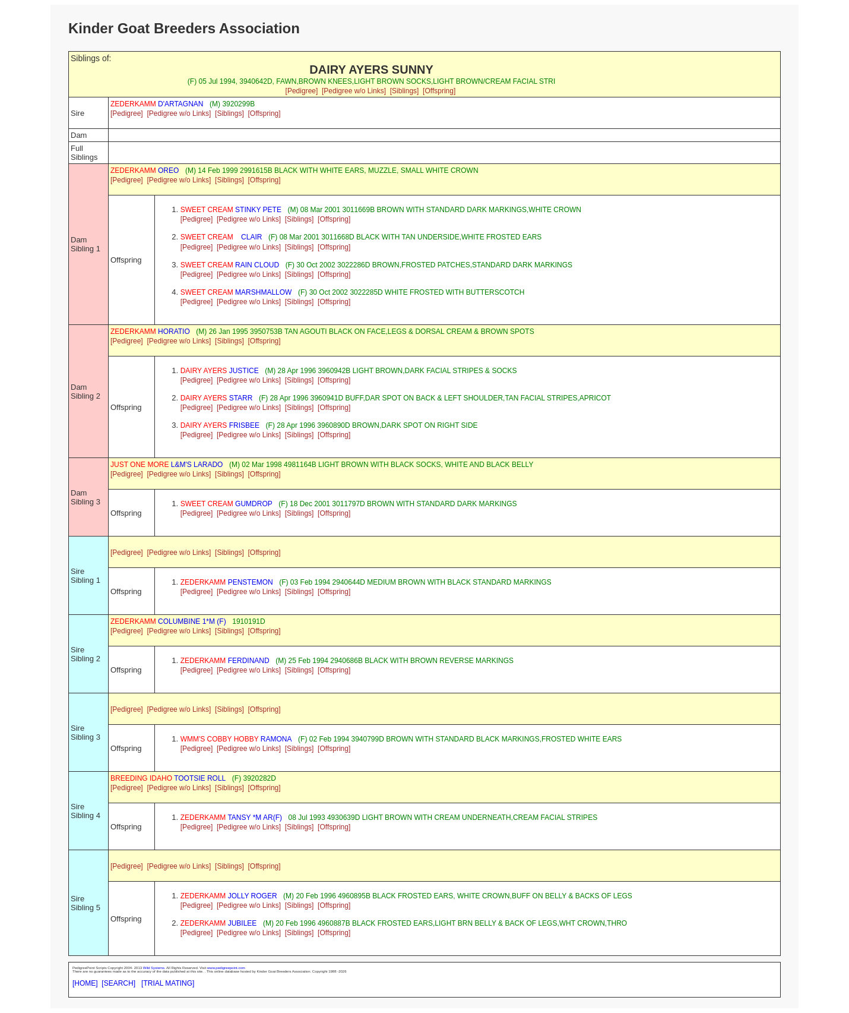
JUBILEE (218, 923)
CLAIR (221, 237)
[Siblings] (404, 91)
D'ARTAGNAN (157, 104)
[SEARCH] (118, 983)
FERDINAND (225, 661)
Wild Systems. (154, 968)
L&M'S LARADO (166, 464)
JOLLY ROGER (228, 896)
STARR (216, 398)
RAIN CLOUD (229, 265)
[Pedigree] (302, 91)
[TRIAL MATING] (167, 983)
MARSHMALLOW (236, 292)
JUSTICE (219, 371)
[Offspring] (439, 91)
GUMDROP (226, 504)
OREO (144, 170)
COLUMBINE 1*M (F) (168, 621)
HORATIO (150, 331)
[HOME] (85, 983)
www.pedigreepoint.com (226, 968)
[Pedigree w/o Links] (354, 91)
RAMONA (236, 739)
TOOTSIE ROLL (168, 778)
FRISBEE (219, 425)
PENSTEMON (226, 582)
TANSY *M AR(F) (231, 817)
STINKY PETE (230, 210)
